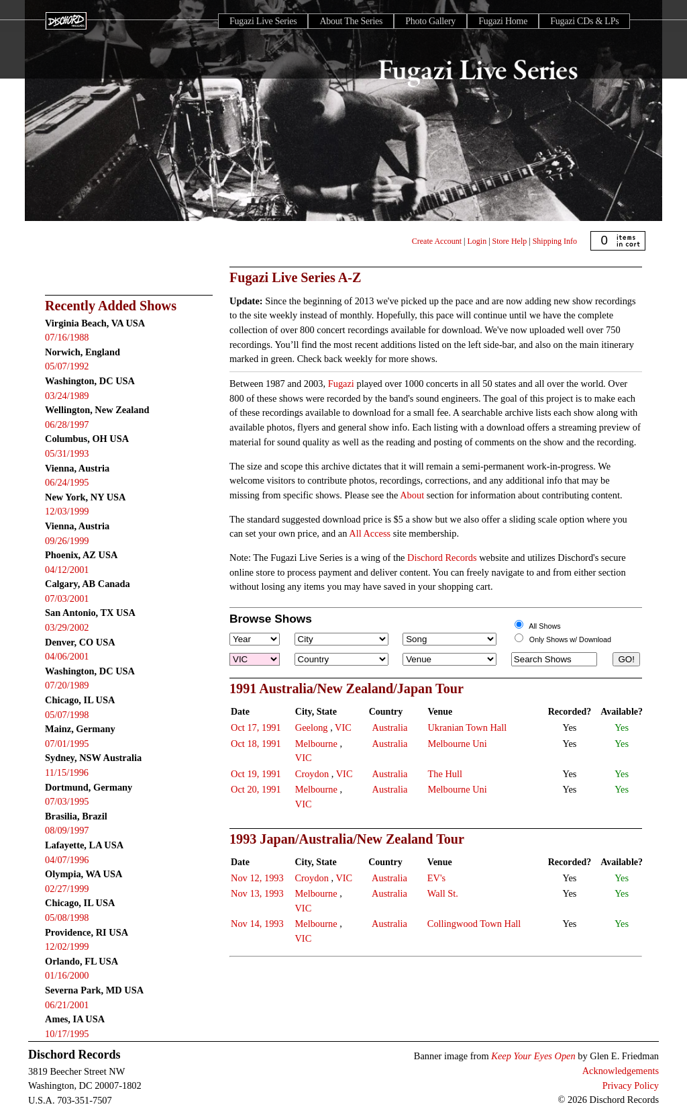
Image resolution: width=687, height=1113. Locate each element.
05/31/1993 (67, 453)
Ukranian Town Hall (467, 727)
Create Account (437, 241)
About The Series (350, 21)
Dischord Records (442, 557)
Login (477, 241)
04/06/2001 (67, 656)
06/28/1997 (67, 424)
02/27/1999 (67, 888)
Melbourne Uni (456, 743)
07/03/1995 (67, 801)
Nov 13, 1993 (257, 893)
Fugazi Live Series (263, 21)
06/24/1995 (67, 482)
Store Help (509, 241)
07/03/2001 (67, 598)
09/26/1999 (67, 540)
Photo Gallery (430, 21)
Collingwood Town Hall (474, 923)
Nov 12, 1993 (257, 878)
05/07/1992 (67, 366)
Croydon (312, 773)
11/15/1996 (67, 772)
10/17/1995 (67, 1033)
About (412, 495)
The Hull (444, 773)
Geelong (311, 727)
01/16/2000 (67, 975)
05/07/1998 (67, 714)
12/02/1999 (67, 946)
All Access (369, 533)
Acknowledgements (620, 1070)
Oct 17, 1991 (256, 727)
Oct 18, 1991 (256, 743)
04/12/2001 (67, 569)
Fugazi (341, 383)
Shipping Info (555, 241)
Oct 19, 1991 (256, 773)
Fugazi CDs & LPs (584, 21)
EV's (436, 878)
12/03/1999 (67, 511)
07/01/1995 (67, 743)
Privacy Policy (630, 1085)
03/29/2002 (67, 627)
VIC (343, 727)
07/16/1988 (67, 337)
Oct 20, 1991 (256, 789)
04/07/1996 (67, 859)
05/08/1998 (67, 917)
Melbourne (316, 743)
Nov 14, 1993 (257, 923)
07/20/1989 (67, 685)
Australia (390, 727)
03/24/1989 (67, 395)
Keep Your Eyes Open (533, 1056)
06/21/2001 (67, 1004)
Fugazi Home (502, 21)
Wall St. (442, 893)
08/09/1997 (67, 830)
